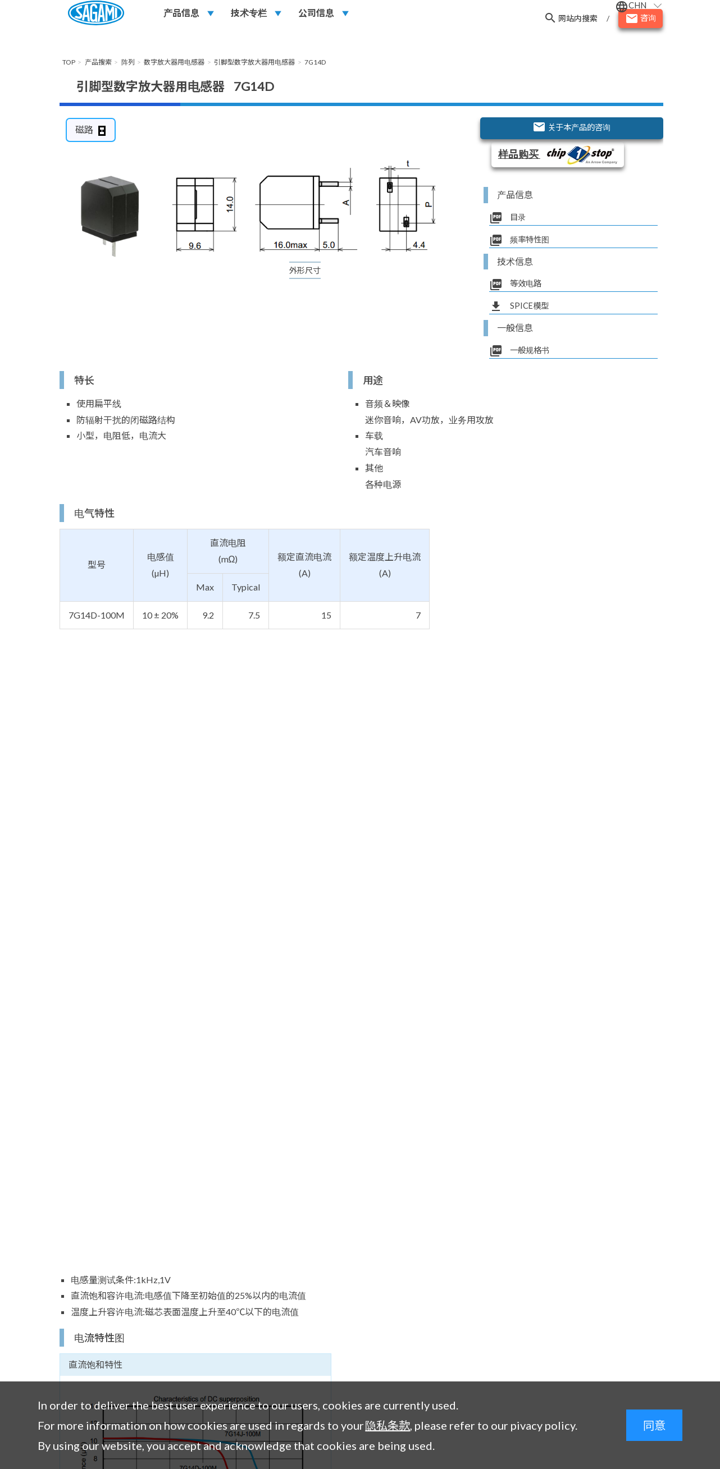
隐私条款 (387, 1425)
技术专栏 (249, 17)
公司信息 (316, 17)
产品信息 (181, 17)
